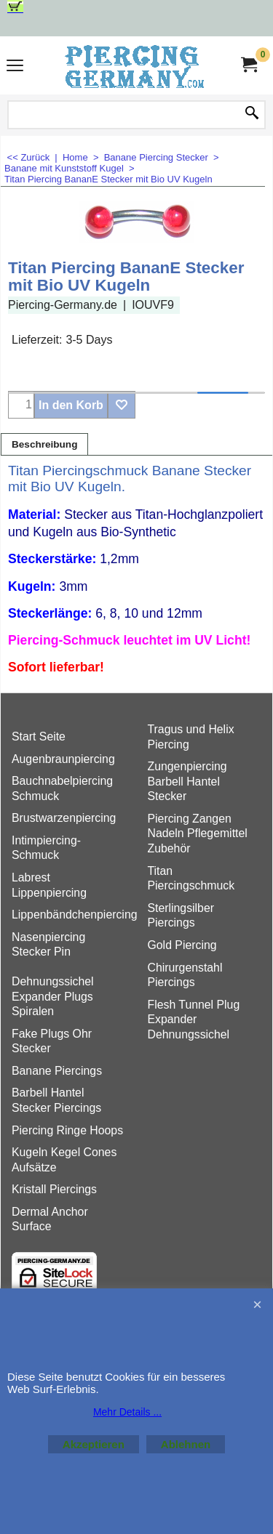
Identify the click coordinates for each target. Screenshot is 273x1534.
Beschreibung (44, 444)
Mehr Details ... (127, 1412)
